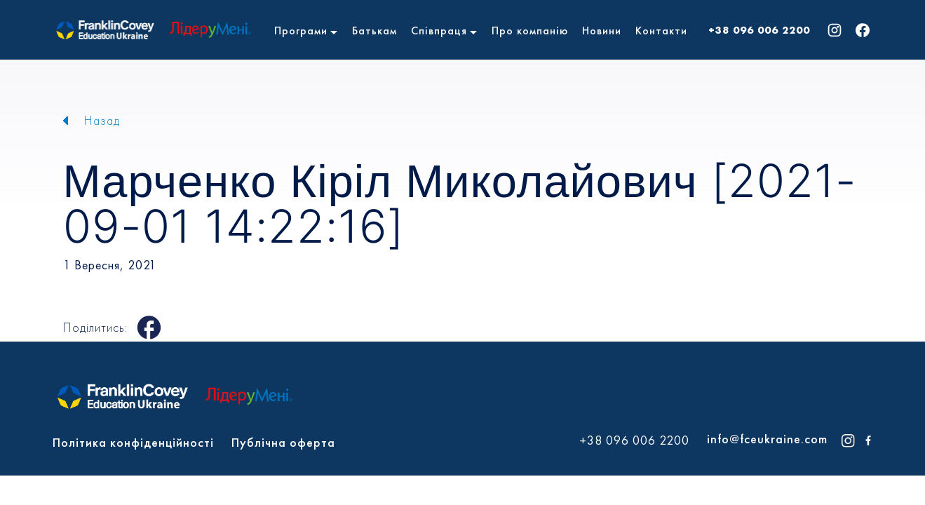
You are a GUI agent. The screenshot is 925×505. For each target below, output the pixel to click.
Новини (601, 30)
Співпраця (439, 30)
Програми (301, 30)
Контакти (661, 30)
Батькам (374, 30)
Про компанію (530, 30)
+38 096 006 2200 (759, 30)
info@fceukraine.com (767, 438)
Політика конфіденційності (133, 442)
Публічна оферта (283, 442)
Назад (102, 120)
